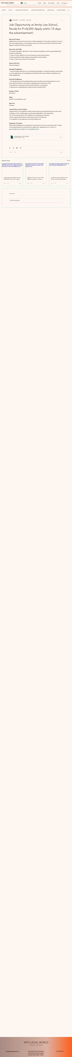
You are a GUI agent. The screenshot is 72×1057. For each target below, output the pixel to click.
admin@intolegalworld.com (12, 1051)
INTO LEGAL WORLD (7, 3)
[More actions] (62, 20)
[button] (68, 10)
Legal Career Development (21, 10)
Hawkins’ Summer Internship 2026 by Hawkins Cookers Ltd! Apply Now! (35, 178)
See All (68, 160)
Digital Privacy (50, 10)
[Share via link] (20, 147)
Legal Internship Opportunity (37, 10)
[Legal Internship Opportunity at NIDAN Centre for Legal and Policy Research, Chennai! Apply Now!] (12, 169)
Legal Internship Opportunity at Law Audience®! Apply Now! (59, 178)
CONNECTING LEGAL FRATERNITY (36, 1045)
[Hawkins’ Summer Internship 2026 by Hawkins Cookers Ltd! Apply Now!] (36, 169)
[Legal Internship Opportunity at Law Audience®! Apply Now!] (59, 169)
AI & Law (10, 10)
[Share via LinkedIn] (17, 147)
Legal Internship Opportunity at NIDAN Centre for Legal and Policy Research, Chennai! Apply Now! (12, 178)
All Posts (4, 10)
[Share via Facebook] (9, 147)
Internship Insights (61, 10)
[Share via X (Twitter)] (13, 147)
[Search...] (66, 3)
